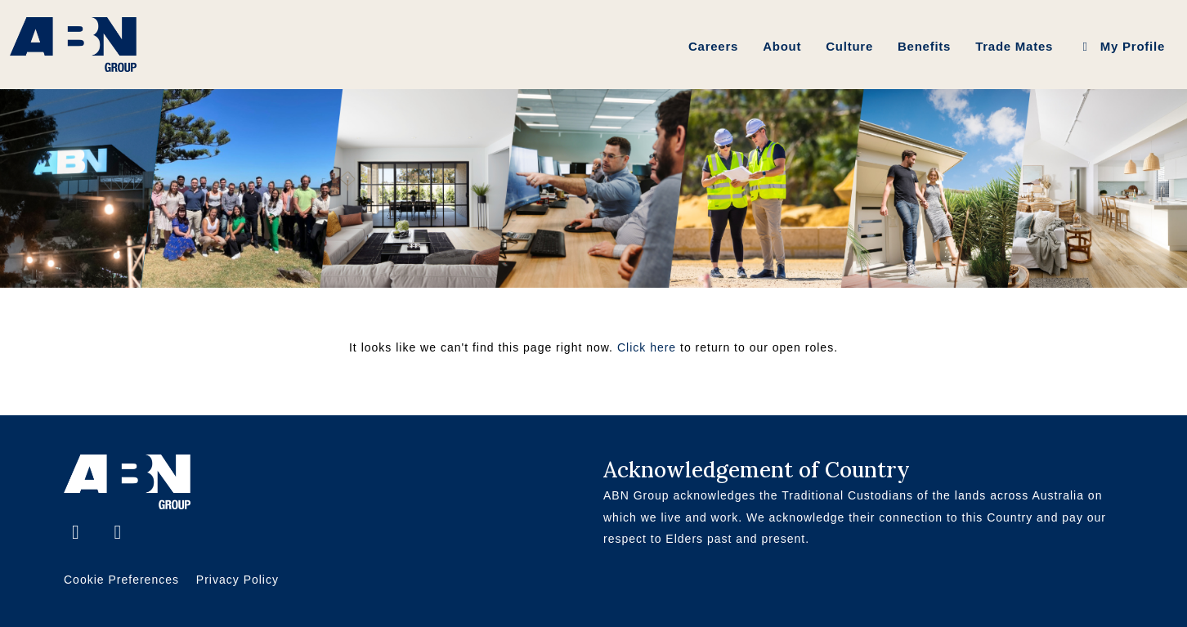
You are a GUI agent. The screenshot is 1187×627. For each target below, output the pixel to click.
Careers (713, 46)
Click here (646, 347)
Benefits (924, 46)
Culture (849, 46)
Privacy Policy (237, 579)
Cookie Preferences (121, 579)
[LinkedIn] (117, 534)
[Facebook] (78, 534)
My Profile (1121, 46)
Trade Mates (1014, 46)
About (782, 46)
